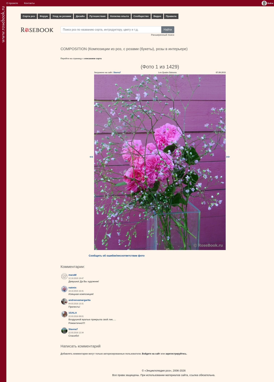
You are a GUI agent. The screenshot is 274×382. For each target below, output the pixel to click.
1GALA (73, 312)
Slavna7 (117, 72)
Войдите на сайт (151, 353)
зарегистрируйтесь (175, 353)
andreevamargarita (80, 300)
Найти (168, 29)
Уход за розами (61, 16)
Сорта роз (29, 16)
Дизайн (80, 16)
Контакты (29, 3)
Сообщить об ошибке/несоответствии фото (117, 255)
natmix (73, 287)
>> (228, 157)
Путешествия (97, 16)
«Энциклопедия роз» (158, 370)
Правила (171, 16)
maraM (73, 275)
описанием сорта (93, 58)
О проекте (12, 3)
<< (91, 157)
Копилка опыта (119, 16)
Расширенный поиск (162, 34)
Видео (157, 16)
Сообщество (141, 16)
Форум (44, 16)
